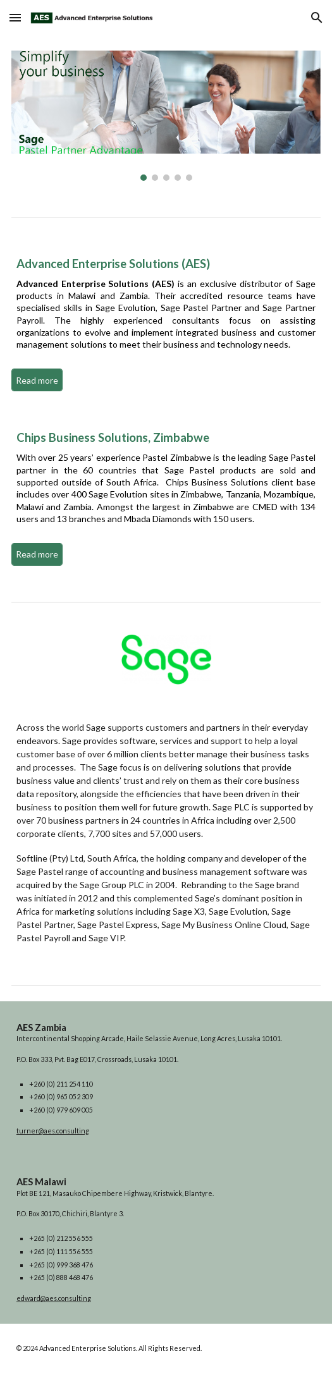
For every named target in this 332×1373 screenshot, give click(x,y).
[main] (166, 308)
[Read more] (37, 380)
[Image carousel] (166, 116)
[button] (15, 17)
